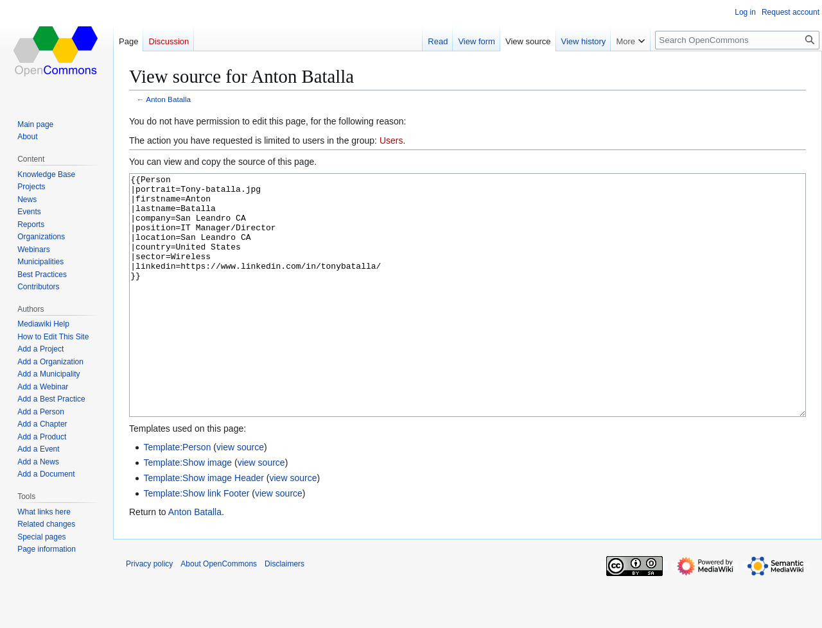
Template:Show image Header (203, 526)
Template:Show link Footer (196, 541)
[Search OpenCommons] (737, 40)
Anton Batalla (168, 99)
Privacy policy (149, 611)
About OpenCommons (218, 611)
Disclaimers (284, 611)
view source (240, 495)
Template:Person (177, 495)
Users (391, 140)
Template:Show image (187, 510)
